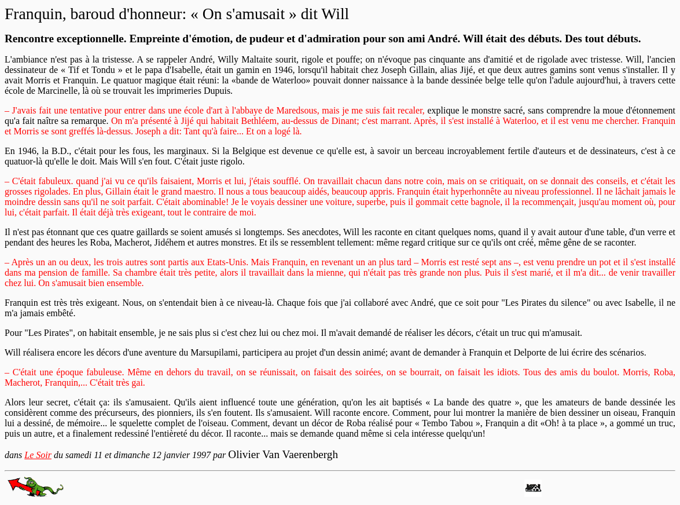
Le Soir (38, 455)
